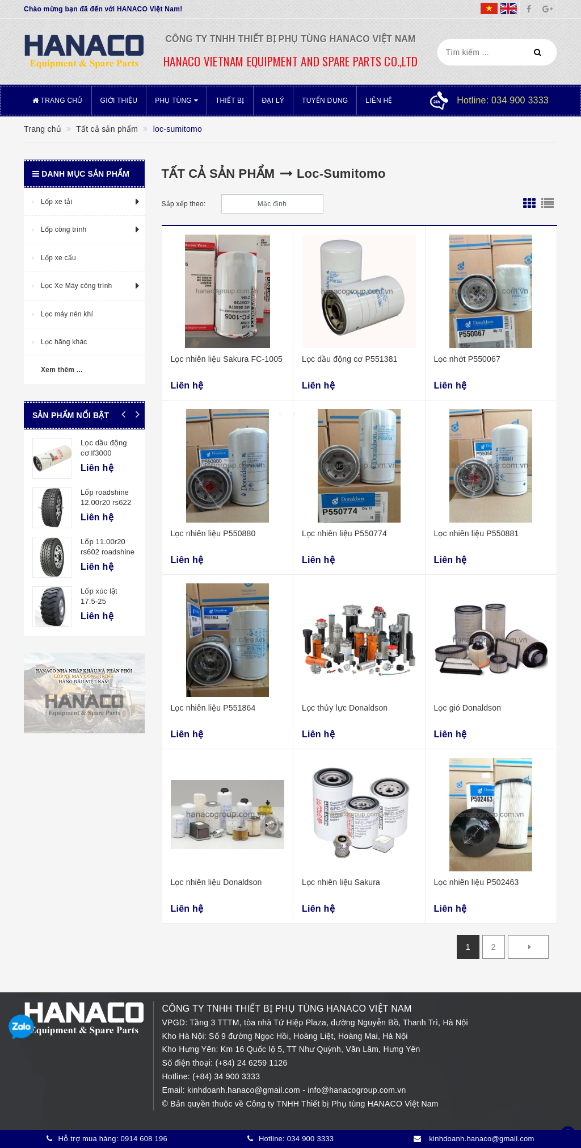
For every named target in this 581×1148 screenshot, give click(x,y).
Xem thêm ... (62, 370)
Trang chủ (57, 101)
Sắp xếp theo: (184, 204)
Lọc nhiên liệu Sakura (341, 882)
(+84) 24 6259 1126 (251, 1062)
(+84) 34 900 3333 (226, 1076)
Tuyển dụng (325, 101)
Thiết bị (230, 101)
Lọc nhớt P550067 (467, 359)
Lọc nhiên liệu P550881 (476, 533)
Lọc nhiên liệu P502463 (476, 882)
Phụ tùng (176, 101)
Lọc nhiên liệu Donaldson (216, 882)
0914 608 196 (143, 1138)
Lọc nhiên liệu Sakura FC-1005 (227, 359)
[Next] (528, 947)
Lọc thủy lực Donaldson (345, 707)
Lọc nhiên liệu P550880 (213, 533)
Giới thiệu (119, 101)
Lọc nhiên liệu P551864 (213, 707)
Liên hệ (378, 101)
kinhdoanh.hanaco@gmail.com (244, 1090)
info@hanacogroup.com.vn (357, 1090)
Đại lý (273, 101)
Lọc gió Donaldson (468, 707)
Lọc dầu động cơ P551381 (350, 359)
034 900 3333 (310, 1138)
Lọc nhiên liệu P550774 (344, 533)
